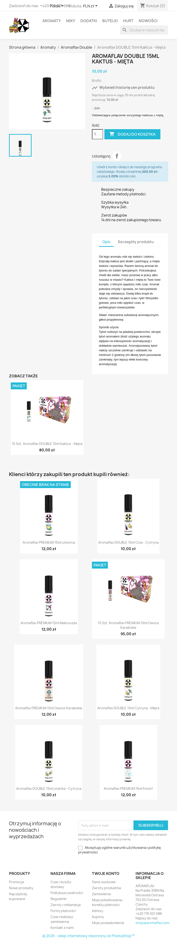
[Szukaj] (144, 30)
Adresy (97, 911)
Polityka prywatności (66, 893)
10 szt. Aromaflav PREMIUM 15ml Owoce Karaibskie (128, 625)
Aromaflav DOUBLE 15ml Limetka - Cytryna (48, 788)
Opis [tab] (106, 241)
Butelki (110, 20)
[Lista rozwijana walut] (91, 6)
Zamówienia (101, 894)
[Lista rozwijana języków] (57, 6)
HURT (128, 20)
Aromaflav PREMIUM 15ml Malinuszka (49, 623)
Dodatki (88, 20)
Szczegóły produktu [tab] (136, 241)
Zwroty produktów (106, 888)
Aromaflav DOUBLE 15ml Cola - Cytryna (128, 542)
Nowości (148, 20)
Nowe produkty (21, 888)
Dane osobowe (104, 882)
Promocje (16, 882)
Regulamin (58, 899)
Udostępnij (116, 156)
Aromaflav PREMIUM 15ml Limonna (49, 542)
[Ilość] (97, 134)
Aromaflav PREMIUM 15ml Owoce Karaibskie (48, 708)
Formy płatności (63, 911)
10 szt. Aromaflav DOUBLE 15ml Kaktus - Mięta (47, 443)
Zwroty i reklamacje (65, 905)
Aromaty (51, 20)
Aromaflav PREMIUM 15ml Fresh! (128, 788)
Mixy (70, 20)
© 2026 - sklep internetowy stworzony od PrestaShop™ (88, 935)
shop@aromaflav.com (152, 923)
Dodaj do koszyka (132, 134)
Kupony (98, 917)
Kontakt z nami (62, 927)
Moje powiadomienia (108, 923)
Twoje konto (105, 873)
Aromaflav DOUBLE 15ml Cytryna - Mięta (128, 708)
